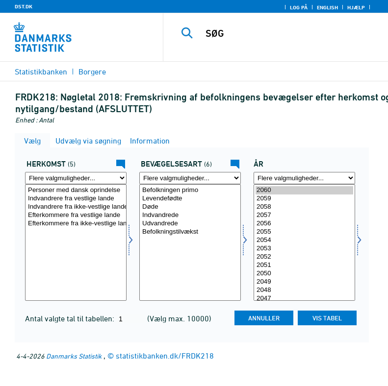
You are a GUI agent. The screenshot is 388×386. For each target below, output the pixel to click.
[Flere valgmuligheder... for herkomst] (76, 178)
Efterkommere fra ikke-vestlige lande (76, 223)
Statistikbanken (41, 71)
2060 (304, 190)
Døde (190, 207)
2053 (304, 248)
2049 (304, 282)
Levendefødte (190, 198)
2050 (304, 273)
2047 (304, 298)
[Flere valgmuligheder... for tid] (304, 178)
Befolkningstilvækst (190, 232)
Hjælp (356, 7)
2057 (304, 215)
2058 (304, 207)
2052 (304, 257)
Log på (299, 7)
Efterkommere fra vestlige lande (76, 215)
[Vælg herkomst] (76, 242)
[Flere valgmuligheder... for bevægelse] (190, 178)
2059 (304, 198)
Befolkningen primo (190, 190)
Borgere (92, 71)
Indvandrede (190, 215)
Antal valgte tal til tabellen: (70, 318)
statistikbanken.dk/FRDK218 (165, 355)
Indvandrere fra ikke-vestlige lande (76, 207)
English (327, 7)
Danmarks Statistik (74, 356)
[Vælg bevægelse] (190, 242)
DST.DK (23, 6)
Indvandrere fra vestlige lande (76, 198)
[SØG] (290, 33)
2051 (304, 265)
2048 (304, 290)
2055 (304, 232)
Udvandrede (190, 223)
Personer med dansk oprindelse (76, 190)
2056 (304, 223)
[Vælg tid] (304, 242)
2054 (304, 240)
